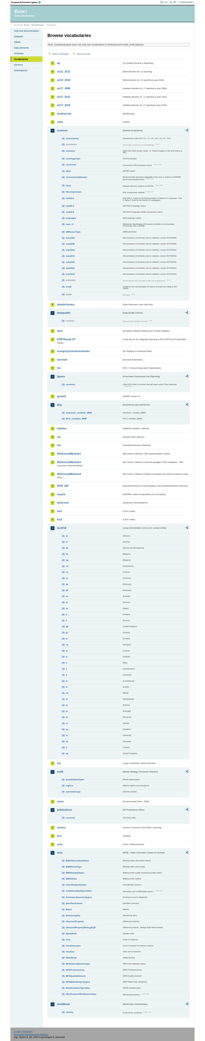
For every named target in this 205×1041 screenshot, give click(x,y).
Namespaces (20, 70)
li (66, 669)
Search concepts (83, 54)
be (67, 554)
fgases (61, 376)
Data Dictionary (37, 25)
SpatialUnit (71, 933)
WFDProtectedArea (75, 970)
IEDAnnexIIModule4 (69, 474)
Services (18, 65)
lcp (59, 763)
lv (67, 687)
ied (59, 445)
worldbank (63, 1004)
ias (59, 437)
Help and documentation (26, 31)
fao (59, 368)
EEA (27, 2)
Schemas (19, 53)
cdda (60, 122)
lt (66, 675)
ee (67, 596)
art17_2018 (63, 105)
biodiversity (64, 113)
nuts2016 (70, 262)
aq (58, 63)
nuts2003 (70, 238)
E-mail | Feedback (23, 1031)
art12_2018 (63, 80)
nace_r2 (70, 224)
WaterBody (71, 958)
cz (67, 578)
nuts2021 (70, 268)
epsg (68, 185)
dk (67, 590)
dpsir (68, 171)
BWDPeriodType (74, 867)
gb (67, 626)
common (62, 130)
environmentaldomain (76, 177)
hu (67, 645)
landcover (63, 502)
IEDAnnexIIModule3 (69, 462)
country (69, 1012)
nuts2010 (70, 250)
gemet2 (61, 396)
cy (67, 572)
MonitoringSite (73, 915)
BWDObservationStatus (77, 860)
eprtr (60, 331)
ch (67, 566)
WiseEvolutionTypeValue (78, 988)
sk (67, 741)
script (68, 287)
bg (67, 560)
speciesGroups (73, 792)
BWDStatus (71, 879)
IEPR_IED (63, 486)
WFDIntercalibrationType (78, 964)
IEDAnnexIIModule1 (69, 453)
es (67, 608)
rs (67, 723)
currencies (71, 164)
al (67, 536)
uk (67, 753)
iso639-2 (70, 198)
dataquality (63, 312)
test (59, 835)
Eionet (26, 25)
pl (67, 705)
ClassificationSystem (76, 885)
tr (66, 747)
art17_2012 (63, 96)
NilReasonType (73, 232)
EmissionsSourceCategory (79, 897)
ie (67, 651)
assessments (72, 138)
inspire (61, 494)
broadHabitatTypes (75, 779)
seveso (61, 827)
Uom (68, 939)
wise (60, 852)
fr (66, 620)
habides (62, 428)
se (67, 729)
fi (66, 614)
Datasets (18, 36)
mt (67, 693)
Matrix (69, 909)
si (67, 735)
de (67, 584)
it (66, 663)
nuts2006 (70, 244)
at (67, 542)
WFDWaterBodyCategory (78, 982)
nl (67, 699)
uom (59, 844)
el (67, 602)
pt (67, 711)
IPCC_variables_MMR (76, 418)
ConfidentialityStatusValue (79, 891)
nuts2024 (70, 274)
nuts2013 (70, 256)
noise (60, 801)
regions (69, 785)
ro (67, 717)
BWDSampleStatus (75, 873)
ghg (59, 404)
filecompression (74, 192)
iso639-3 (70, 206)
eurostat (62, 359)
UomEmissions (73, 946)
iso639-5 (70, 212)
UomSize (70, 951)
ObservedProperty (75, 921)
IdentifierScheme (74, 903)
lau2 (59, 519)
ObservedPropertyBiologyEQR (81, 927)
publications (64, 809)
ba (67, 548)
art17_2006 (63, 88)
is (67, 657)
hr (67, 638)
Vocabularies (21, 59)
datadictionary (65, 304)
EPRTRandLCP (66, 339)
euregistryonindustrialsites (73, 351)
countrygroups (73, 158)
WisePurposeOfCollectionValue (81, 994)
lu (67, 681)
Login (165, 2)
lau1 (59, 511)
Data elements (21, 48)
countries (70, 151)
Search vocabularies (60, 54)
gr (67, 632)
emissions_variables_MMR (79, 413)
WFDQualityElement (75, 976)
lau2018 (61, 528)
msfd (60, 771)
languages (71, 218)
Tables (17, 42)
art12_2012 (63, 71)
